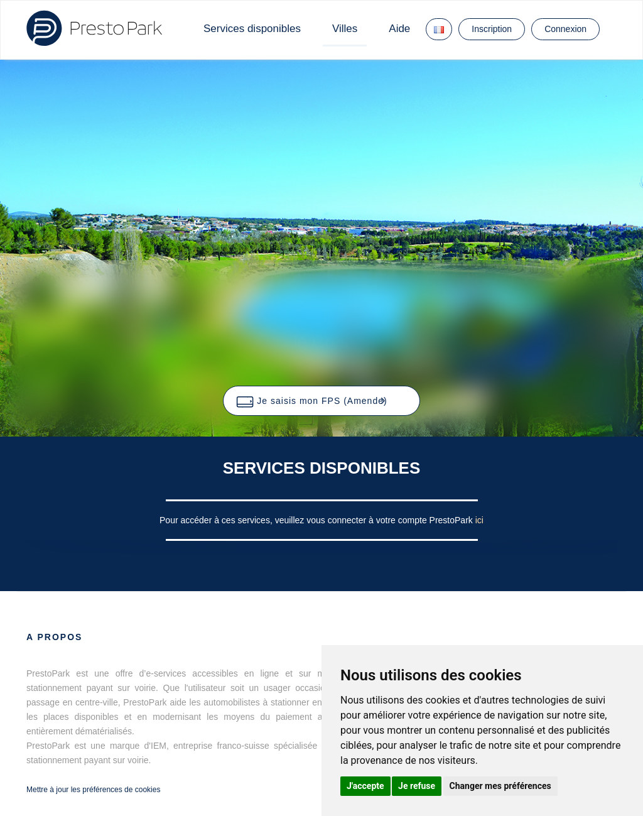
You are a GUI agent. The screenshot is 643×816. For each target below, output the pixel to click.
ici (479, 520)
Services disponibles (252, 29)
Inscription (492, 29)
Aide (399, 29)
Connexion (565, 29)
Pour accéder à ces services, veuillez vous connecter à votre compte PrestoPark (317, 520)
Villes (344, 29)
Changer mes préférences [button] (500, 786)
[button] (321, 401)
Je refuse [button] (416, 786)
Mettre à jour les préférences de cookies (93, 789)
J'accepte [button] (365, 786)
